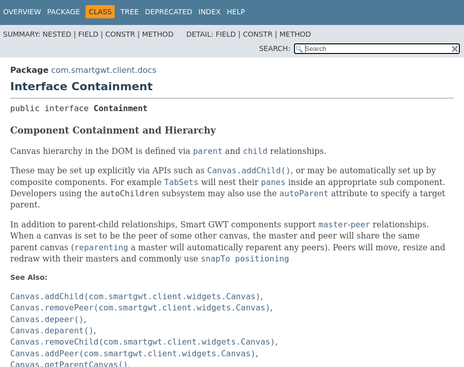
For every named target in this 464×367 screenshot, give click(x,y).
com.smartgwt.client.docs (103, 70)
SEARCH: (274, 48)
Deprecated (168, 12)
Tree (129, 12)
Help (236, 12)
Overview (22, 12)
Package (63, 12)
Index (210, 12)
